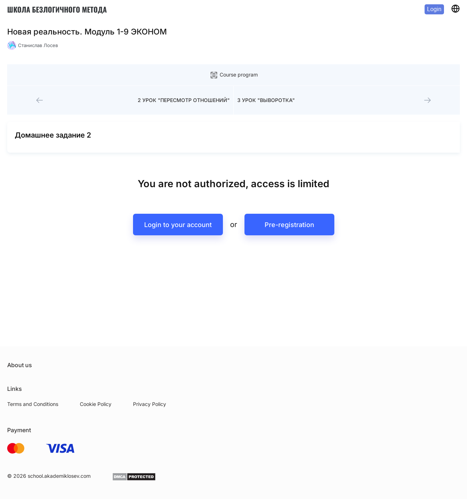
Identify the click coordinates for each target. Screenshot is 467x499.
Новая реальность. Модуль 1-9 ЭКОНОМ (87, 31)
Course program (234, 75)
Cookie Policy (95, 404)
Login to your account (178, 224)
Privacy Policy (149, 404)
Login (434, 9)
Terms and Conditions (32, 404)
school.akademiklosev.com (59, 476)
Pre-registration (289, 224)
